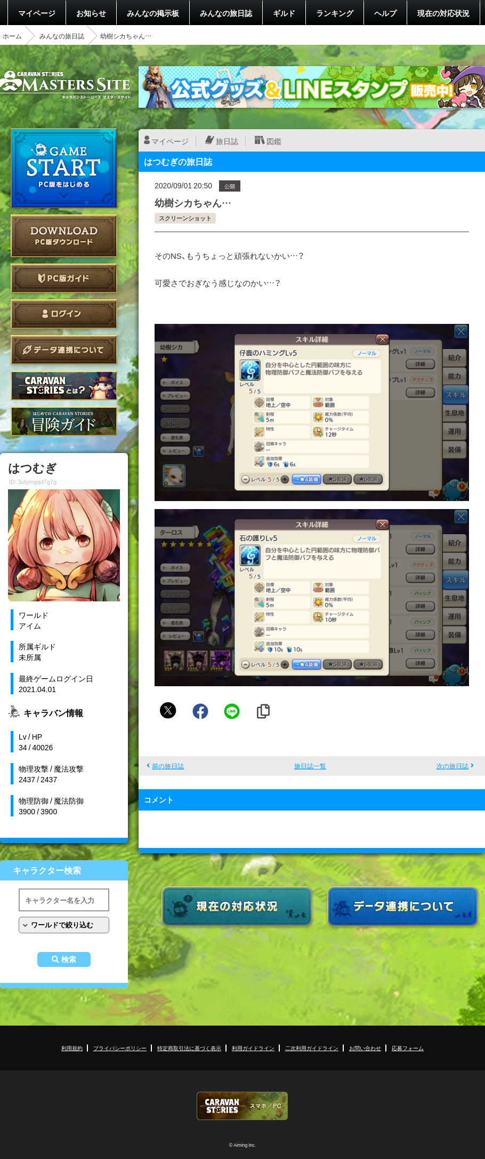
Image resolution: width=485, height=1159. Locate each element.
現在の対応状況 (443, 12)
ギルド (284, 12)
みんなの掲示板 (153, 12)
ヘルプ (385, 12)
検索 (68, 959)
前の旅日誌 (168, 766)
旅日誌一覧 (310, 766)
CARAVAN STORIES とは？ (64, 385)
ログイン (64, 314)
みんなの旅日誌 (226, 12)
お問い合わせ (365, 1048)
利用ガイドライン (253, 1048)
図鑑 (273, 141)
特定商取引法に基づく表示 (189, 1048)
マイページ (36, 12)
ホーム (12, 36)
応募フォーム (408, 1048)
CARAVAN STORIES (242, 1106)
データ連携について (64, 349)
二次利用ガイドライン (311, 1048)
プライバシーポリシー (120, 1048)
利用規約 (72, 1048)
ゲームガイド (64, 421)
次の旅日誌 (452, 766)
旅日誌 (227, 141)
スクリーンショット (185, 218)
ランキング (334, 12)
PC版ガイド (64, 278)
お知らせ (91, 12)
